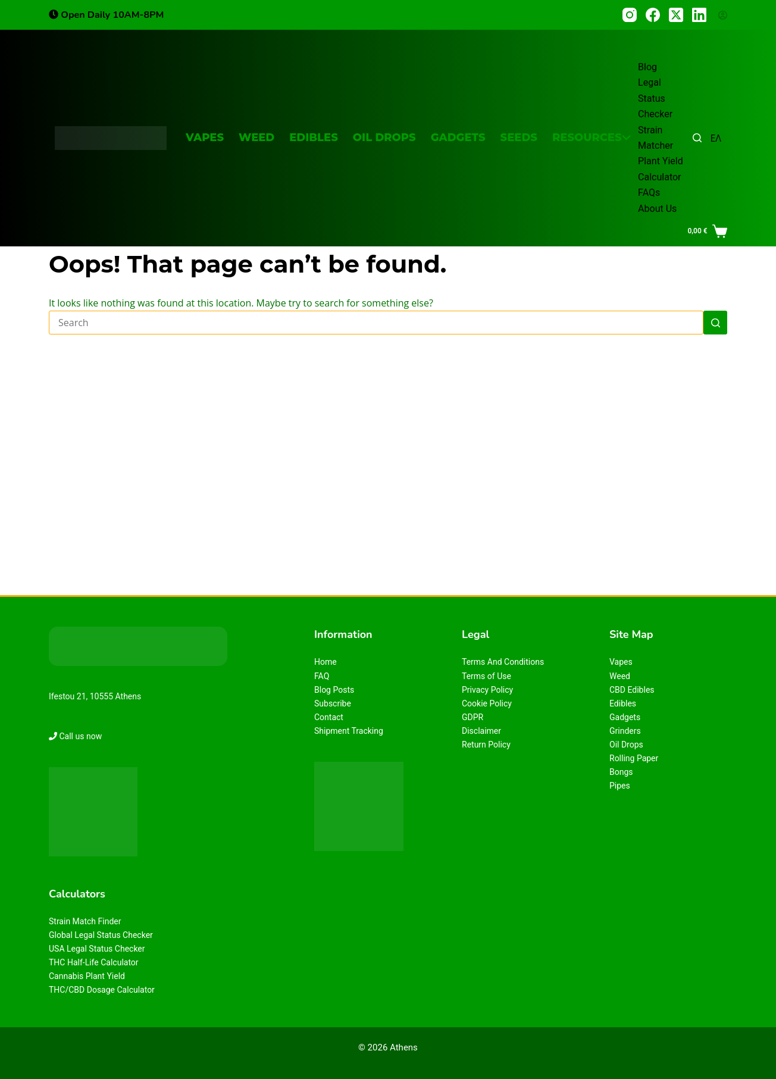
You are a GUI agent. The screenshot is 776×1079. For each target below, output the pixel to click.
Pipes (619, 785)
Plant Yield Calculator (660, 168)
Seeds (518, 137)
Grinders (625, 731)
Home (325, 662)
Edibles (313, 137)
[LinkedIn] (699, 15)
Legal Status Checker (655, 98)
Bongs (621, 772)
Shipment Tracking (348, 731)
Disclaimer (481, 731)
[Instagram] (629, 15)
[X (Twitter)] (676, 15)
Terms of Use (486, 676)
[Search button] (715, 322)
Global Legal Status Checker (101, 935)
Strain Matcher (655, 137)
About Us (657, 208)
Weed (256, 137)
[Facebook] (653, 15)
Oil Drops (384, 137)
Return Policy (486, 744)
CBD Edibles (632, 690)
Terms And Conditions (503, 662)
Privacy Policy (487, 690)
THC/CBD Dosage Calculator (102, 989)
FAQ (321, 676)
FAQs (649, 192)
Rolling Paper (633, 758)
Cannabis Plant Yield (87, 976)
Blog (647, 67)
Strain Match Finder (85, 921)
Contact (328, 717)
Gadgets (458, 137)
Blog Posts (334, 690)
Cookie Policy (487, 703)
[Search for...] (376, 322)
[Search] (697, 137)
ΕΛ (715, 138)
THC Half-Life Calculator (94, 962)
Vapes (205, 137)
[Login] (722, 15)
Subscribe (332, 703)
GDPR (472, 717)
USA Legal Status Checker (97, 948)
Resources (591, 137)
